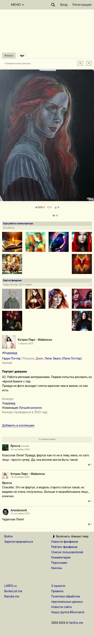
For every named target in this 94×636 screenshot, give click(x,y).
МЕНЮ (17, 5)
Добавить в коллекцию (18, 425)
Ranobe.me (11, 596)
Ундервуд (8, 403)
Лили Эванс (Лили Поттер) (63, 358)
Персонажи (59, 562)
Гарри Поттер (11, 358)
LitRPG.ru (10, 586)
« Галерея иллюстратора (17, 63)
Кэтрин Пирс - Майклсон (35, 339)
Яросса (15, 446)
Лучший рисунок (30, 407)
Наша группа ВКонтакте (67, 612)
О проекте (58, 586)
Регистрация (81, 5)
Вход (64, 5)
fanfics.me (76, 622)
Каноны (56, 568)
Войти (8, 536)
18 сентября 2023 (20, 449)
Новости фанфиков (64, 541)
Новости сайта (61, 607)
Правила (57, 591)
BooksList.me (13, 591)
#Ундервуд (9, 353)
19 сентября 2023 (20, 513)
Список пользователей (67, 552)
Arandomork (19, 510)
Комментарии (61, 557)
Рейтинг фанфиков (64, 547)
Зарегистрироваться (18, 541)
